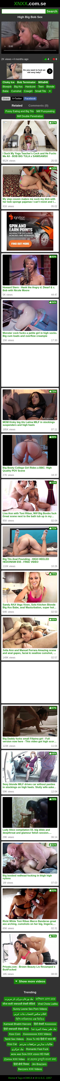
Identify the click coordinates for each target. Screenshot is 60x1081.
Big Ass (18, 86)
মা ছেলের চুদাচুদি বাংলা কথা (42, 1059)
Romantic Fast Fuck (37, 1049)
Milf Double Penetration (30, 116)
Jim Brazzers (39, 1064)
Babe (5, 91)
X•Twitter (17, 98)
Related (17, 105)
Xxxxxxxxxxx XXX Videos (37, 1034)
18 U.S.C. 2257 (43, 1078)
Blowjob (7, 86)
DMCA (28, 1078)
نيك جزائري (17, 1049)
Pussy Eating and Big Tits (19, 111)
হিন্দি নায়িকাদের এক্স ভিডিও (30, 1019)
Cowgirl (28, 91)
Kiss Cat (12, 1044)
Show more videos (30, 981)
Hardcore (30, 86)
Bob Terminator (26, 82)
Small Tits (40, 91)
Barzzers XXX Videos (30, 1069)
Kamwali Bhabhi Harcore (17, 1024)
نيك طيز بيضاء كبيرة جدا (43, 1029)
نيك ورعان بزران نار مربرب (19, 999)
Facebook (30, 98)
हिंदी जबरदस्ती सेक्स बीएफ (16, 1029)
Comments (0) (38, 105)
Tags (20, 1078)
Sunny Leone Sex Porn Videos (30, 1009)
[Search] (24, 11)
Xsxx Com (14, 1034)
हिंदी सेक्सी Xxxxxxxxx (45, 1024)
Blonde (50, 86)
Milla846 (43, 82)
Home (11, 1078)
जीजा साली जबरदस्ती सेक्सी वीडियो (18, 1004)
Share (6, 98)
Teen (41, 86)
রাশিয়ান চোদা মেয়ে (45, 999)
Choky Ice (8, 82)
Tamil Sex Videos (14, 1039)
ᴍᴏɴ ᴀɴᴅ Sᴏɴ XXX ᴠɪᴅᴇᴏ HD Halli (30, 1054)
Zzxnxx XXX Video (14, 1059)
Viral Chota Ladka (48, 1004)
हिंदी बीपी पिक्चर (21, 1064)
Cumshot (16, 91)
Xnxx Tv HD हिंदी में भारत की (40, 1039)
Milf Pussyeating (45, 111)
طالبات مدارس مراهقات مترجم (36, 1044)
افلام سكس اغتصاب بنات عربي (30, 1014)
